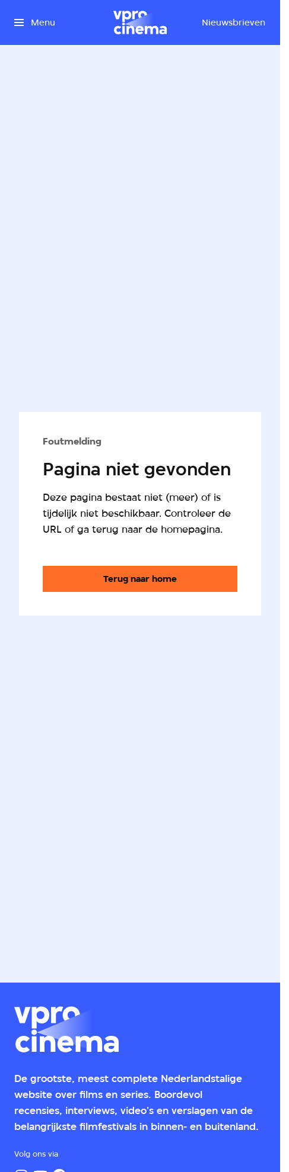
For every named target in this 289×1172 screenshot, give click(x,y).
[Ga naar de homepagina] (140, 579)
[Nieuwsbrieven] (233, 22)
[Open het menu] (34, 22)
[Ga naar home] (140, 22)
